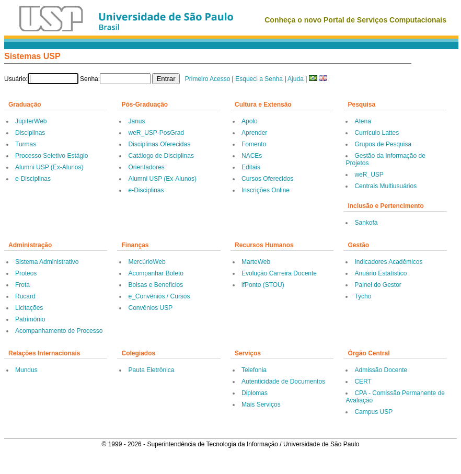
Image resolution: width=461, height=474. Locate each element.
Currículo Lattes (376, 132)
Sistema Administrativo (46, 261)
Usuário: (16, 79)
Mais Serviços (261, 404)
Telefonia (254, 370)
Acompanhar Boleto (155, 273)
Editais (250, 167)
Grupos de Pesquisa (382, 144)
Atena (362, 121)
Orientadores (146, 167)
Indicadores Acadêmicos (388, 261)
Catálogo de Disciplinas (160, 155)
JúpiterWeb (31, 121)
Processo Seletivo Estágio (51, 155)
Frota (22, 284)
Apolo (249, 121)
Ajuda (295, 79)
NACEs (251, 155)
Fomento (253, 144)
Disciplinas (30, 132)
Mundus (26, 370)
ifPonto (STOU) (262, 284)
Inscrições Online (265, 190)
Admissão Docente (380, 370)
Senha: (90, 79)
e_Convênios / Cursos (159, 296)
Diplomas (254, 393)
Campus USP (373, 411)
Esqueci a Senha (259, 79)
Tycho (362, 296)
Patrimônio (30, 319)
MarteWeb (255, 261)
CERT (362, 381)
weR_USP (368, 174)
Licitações (29, 307)
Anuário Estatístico (380, 273)
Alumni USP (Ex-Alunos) (49, 167)
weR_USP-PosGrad (156, 132)
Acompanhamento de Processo (58, 330)
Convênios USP (150, 307)
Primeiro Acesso (207, 79)
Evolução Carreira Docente (279, 273)
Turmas (25, 144)
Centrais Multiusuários (385, 186)
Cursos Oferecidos (267, 178)
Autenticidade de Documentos (283, 381)
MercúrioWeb (146, 261)
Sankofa (365, 222)
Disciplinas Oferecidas (159, 144)
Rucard (25, 296)
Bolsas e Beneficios (155, 284)
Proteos (26, 273)
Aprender (254, 132)
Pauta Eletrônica (151, 370)
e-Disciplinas (33, 178)
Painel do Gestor (377, 284)
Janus (136, 121)
